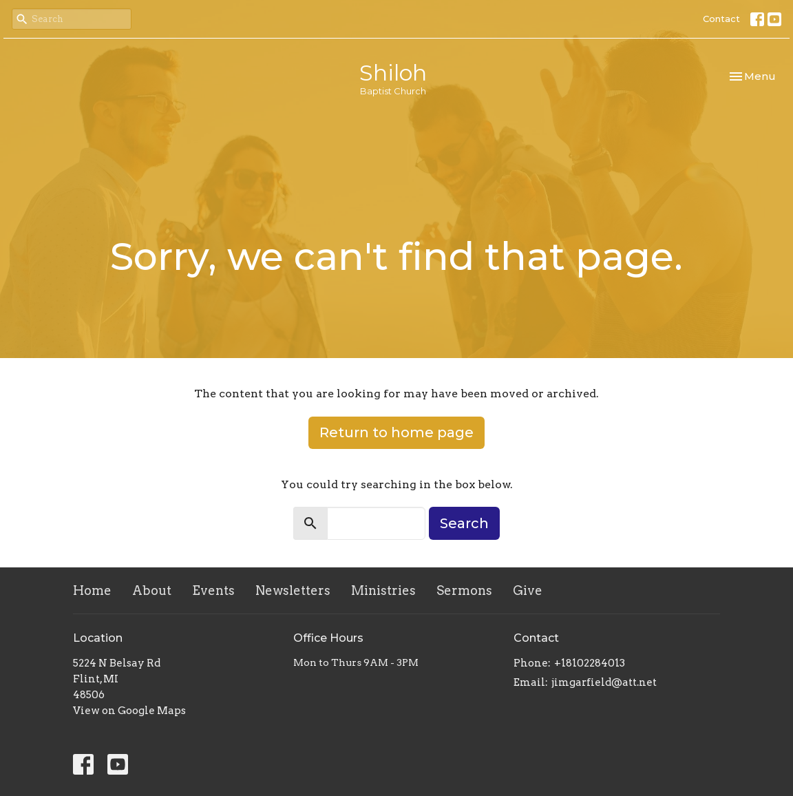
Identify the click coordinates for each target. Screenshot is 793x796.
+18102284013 (589, 663)
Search (464, 523)
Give (527, 590)
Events (213, 590)
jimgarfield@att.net (604, 682)
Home (92, 590)
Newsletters (292, 590)
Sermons (464, 590)
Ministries (383, 590)
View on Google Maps (129, 710)
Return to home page (396, 432)
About (151, 590)
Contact (721, 18)
